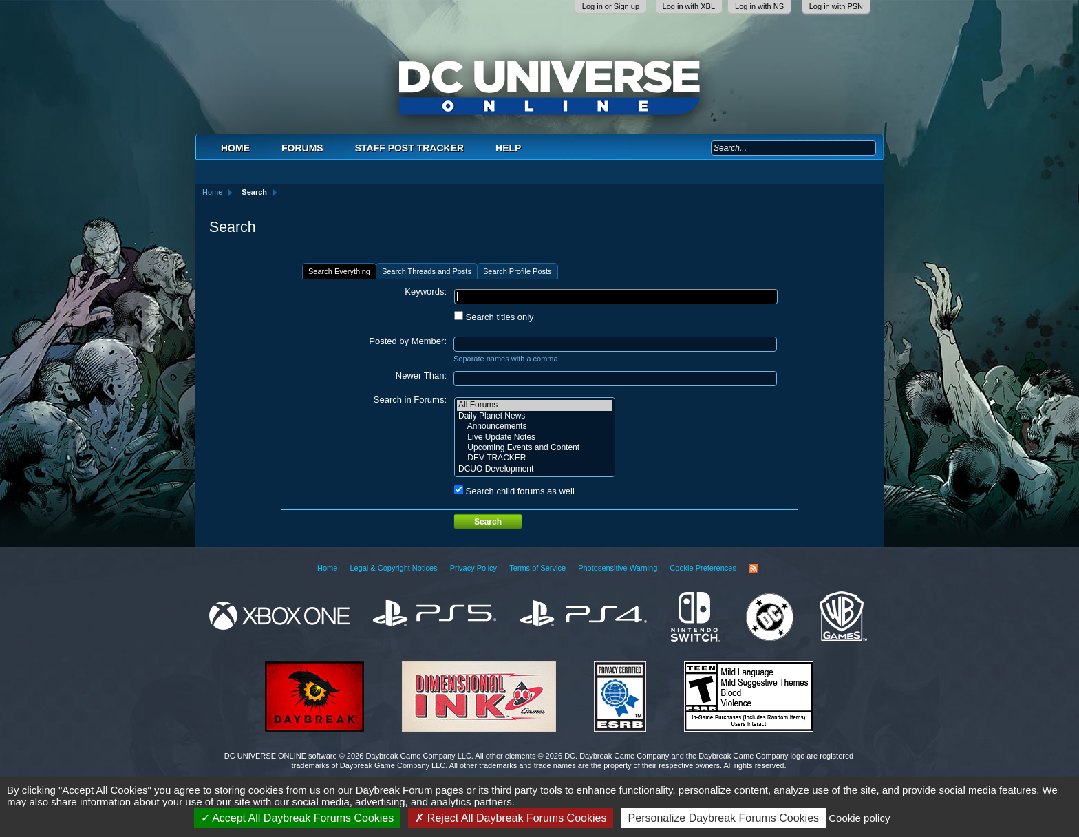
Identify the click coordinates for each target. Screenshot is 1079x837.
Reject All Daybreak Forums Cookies (510, 818)
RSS (753, 568)
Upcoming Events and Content (534, 448)
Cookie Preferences (703, 568)
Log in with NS (759, 6)
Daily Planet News (534, 416)
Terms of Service (537, 568)
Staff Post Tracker (409, 147)
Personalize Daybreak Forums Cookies (723, 818)
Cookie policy (859, 818)
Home (235, 147)
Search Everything (339, 271)
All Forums (534, 405)
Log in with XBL (689, 6)
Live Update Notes (534, 437)
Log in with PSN (836, 6)
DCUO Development (534, 469)
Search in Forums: (410, 399)
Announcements (534, 426)
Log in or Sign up (610, 6)
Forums (302, 147)
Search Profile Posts (517, 271)
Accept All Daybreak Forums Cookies (297, 818)
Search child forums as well (514, 491)
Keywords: (426, 291)
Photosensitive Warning (617, 568)
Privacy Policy (473, 568)
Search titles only (494, 317)
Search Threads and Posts (426, 271)
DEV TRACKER (534, 458)
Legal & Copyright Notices (393, 568)
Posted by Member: (408, 341)
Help (508, 147)
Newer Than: (421, 375)
